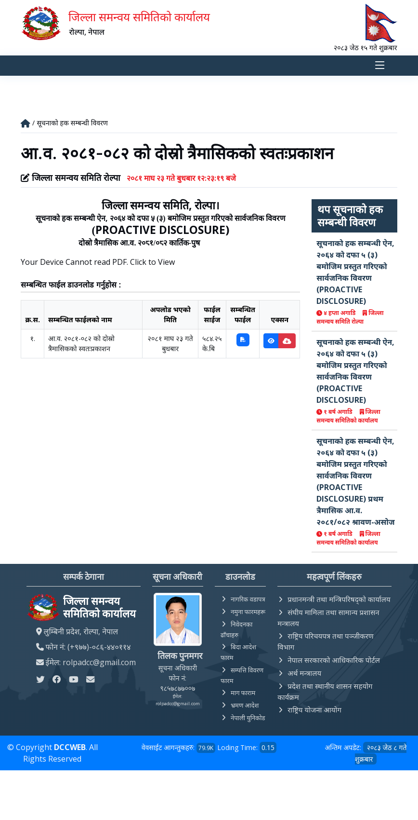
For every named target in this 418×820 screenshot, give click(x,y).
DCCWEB (70, 747)
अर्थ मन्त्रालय (304, 673)
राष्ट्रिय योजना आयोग (314, 709)
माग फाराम (243, 692)
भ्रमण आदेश (245, 705)
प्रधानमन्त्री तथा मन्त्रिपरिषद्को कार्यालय (338, 599)
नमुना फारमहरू (248, 611)
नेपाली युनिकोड (248, 717)
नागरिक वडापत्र (248, 599)
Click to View (152, 262)
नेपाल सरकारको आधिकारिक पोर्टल (333, 660)
